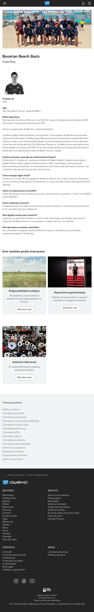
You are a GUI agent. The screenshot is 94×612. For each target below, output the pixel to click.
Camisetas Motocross (14, 428)
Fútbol (5, 504)
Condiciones (8, 558)
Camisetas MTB (11, 432)
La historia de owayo (58, 552)
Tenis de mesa (9, 539)
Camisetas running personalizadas (20, 421)
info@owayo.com (34, 604)
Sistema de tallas (56, 510)
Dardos (6, 525)
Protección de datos (12, 561)
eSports (6, 501)
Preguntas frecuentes (59, 507)
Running (6, 510)
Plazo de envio (55, 516)
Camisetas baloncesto (14, 417)
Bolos (5, 528)
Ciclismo (6, 513)
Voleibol (6, 533)
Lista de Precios (56, 519)
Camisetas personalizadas (16, 444)
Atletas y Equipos (16, 475)
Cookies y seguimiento (13, 570)
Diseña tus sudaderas (13, 447)
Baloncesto (8, 495)
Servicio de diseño (57, 504)
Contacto (7, 552)
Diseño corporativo (12, 459)
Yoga (4, 519)
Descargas (53, 501)
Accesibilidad (9, 564)
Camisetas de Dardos (14, 440)
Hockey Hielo (9, 498)
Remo (5, 530)
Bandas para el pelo (13, 451)
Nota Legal (7, 567)
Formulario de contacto (14, 555)
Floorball (6, 536)
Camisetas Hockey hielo (15, 424)
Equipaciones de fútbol (14, 455)
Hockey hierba (9, 516)
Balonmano (8, 507)
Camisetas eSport (12, 436)
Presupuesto (54, 498)
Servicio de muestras (58, 495)
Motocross (7, 522)
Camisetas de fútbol (13, 413)
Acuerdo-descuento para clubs (63, 513)
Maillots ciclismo (11, 409)
